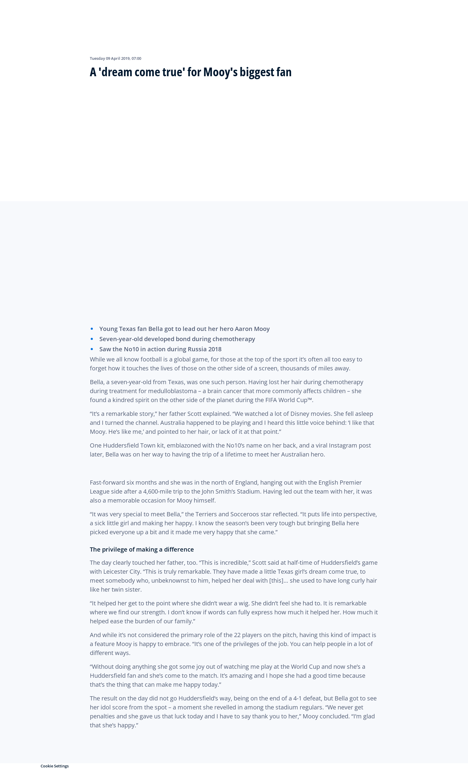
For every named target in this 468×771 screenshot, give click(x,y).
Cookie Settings (55, 766)
